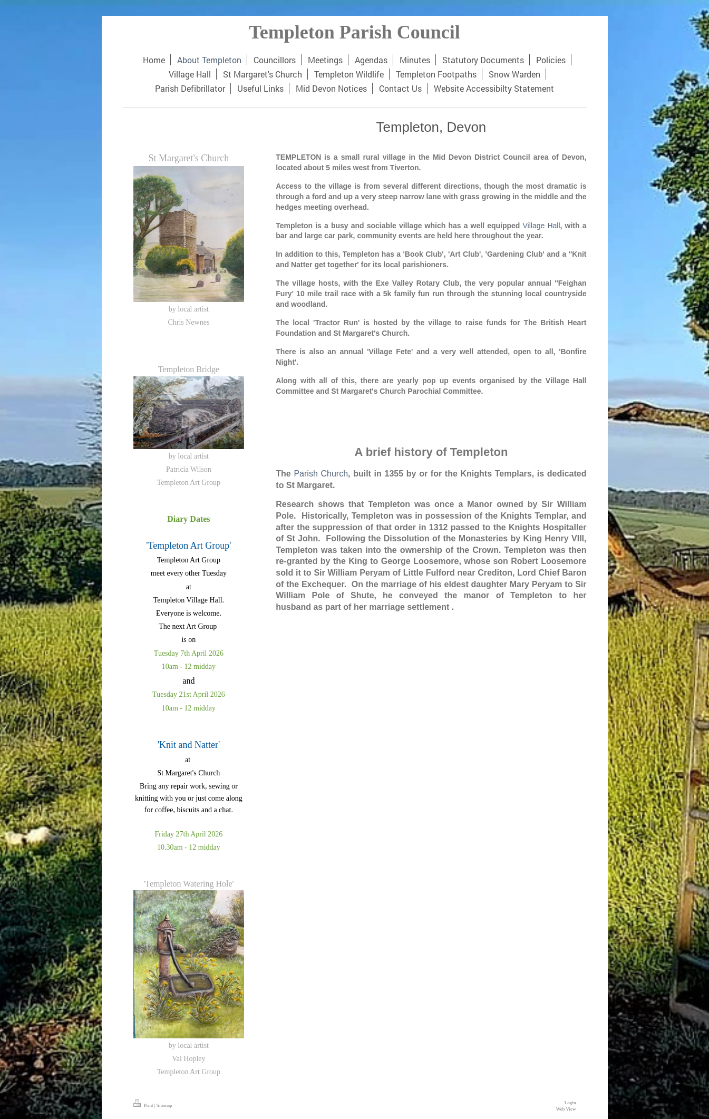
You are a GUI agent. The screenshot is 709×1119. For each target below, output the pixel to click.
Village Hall (541, 225)
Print (143, 1105)
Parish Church (321, 473)
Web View (566, 1109)
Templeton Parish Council (354, 32)
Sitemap (164, 1105)
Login (570, 1102)
